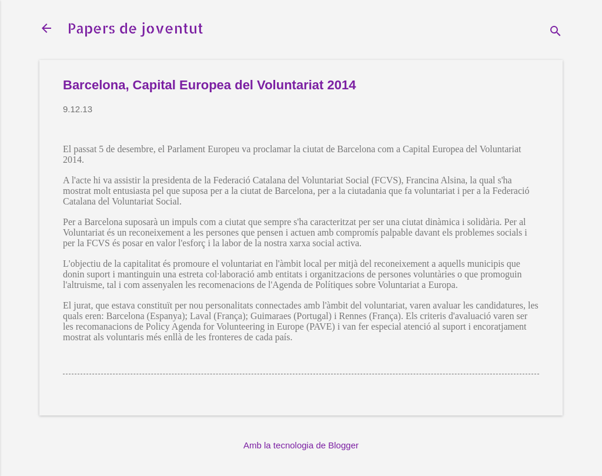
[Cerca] (556, 32)
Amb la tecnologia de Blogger (301, 445)
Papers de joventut (135, 28)
